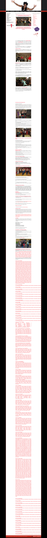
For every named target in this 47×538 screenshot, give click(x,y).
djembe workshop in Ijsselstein (20, 345)
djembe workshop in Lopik (26, 345)
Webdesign (15, 536)
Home (8, 11)
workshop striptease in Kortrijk (20, 436)
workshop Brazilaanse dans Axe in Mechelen (26, 341)
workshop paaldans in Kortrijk (20, 404)
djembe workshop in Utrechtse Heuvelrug (22, 344)
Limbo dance (34, 20)
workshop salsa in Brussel (24, 412)
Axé (33, 15)
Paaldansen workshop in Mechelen (22, 396)
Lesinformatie (12, 11)
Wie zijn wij (17, 11)
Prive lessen (8, 14)
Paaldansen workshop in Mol (20, 398)
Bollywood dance (35, 16)
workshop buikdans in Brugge (26, 350)
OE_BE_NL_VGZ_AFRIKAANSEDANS (19, 328)
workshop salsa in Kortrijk (26, 415)
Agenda (21, 11)
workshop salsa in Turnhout (21, 415)
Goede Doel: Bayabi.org (20, 536)
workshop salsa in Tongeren (22, 414)
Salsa (33, 23)
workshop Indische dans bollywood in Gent (21, 252)
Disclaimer (17, 536)
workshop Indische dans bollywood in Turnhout (22, 256)
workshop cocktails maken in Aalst (21, 355)
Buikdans (34, 17)
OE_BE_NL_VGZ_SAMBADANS (18, 417)
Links (12, 536)
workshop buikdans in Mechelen (26, 352)
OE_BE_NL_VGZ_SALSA (17, 411)
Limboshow (8, 19)
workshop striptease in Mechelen (27, 436)
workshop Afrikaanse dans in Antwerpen (19, 329)
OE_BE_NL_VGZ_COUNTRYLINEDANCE (19, 361)
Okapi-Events (26, 536)
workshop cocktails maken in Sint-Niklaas (21, 356)
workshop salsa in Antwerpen (18, 412)
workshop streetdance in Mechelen (20, 430)
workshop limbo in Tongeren (22, 382)
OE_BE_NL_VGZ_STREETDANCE (18, 425)
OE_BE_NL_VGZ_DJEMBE (17, 369)
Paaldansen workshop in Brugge (23, 395)
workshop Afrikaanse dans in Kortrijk (21, 333)
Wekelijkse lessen (9, 13)
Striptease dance (35, 25)
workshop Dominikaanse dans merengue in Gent (21, 387)
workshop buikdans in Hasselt (20, 350)
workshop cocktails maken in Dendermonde (21, 358)
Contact (37, 11)
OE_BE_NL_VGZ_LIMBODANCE (22, 379)
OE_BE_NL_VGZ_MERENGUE (18, 385)
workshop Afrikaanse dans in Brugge (21, 331)
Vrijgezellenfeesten (9, 17)
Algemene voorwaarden (31, 11)
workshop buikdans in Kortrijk (20, 352)
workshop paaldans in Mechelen (26, 404)
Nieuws (25, 11)
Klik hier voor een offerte (18, 205)
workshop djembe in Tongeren (26, 372)
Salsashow (8, 18)
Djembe (34, 19)
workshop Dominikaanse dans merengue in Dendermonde (23, 391)
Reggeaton (34, 22)
